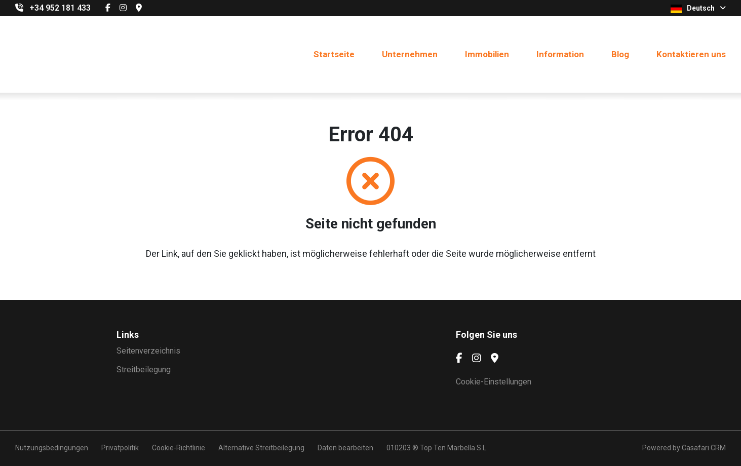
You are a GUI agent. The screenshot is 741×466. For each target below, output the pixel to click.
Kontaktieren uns (691, 54)
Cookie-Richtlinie (178, 448)
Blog (620, 54)
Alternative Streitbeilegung (261, 448)
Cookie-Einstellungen (493, 381)
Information (560, 54)
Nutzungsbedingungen (51, 448)
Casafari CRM (704, 448)
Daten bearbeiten (345, 448)
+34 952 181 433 (60, 8)
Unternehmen (410, 54)
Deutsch (698, 8)
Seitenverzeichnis (148, 351)
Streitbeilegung (143, 369)
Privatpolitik (120, 448)
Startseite (334, 54)
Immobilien (487, 54)
